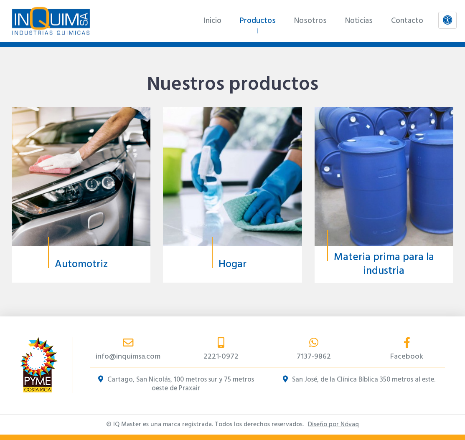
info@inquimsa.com (128, 350)
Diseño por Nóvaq (333, 425)
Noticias (359, 21)
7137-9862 (314, 350)
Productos (258, 21)
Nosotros (310, 21)
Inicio (212, 21)
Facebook (407, 350)
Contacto (407, 21)
